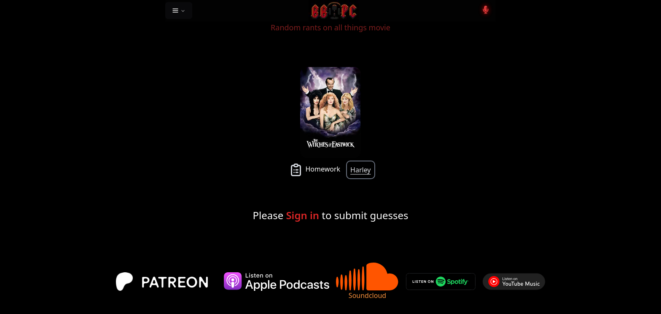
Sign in (302, 215)
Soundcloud (367, 281)
